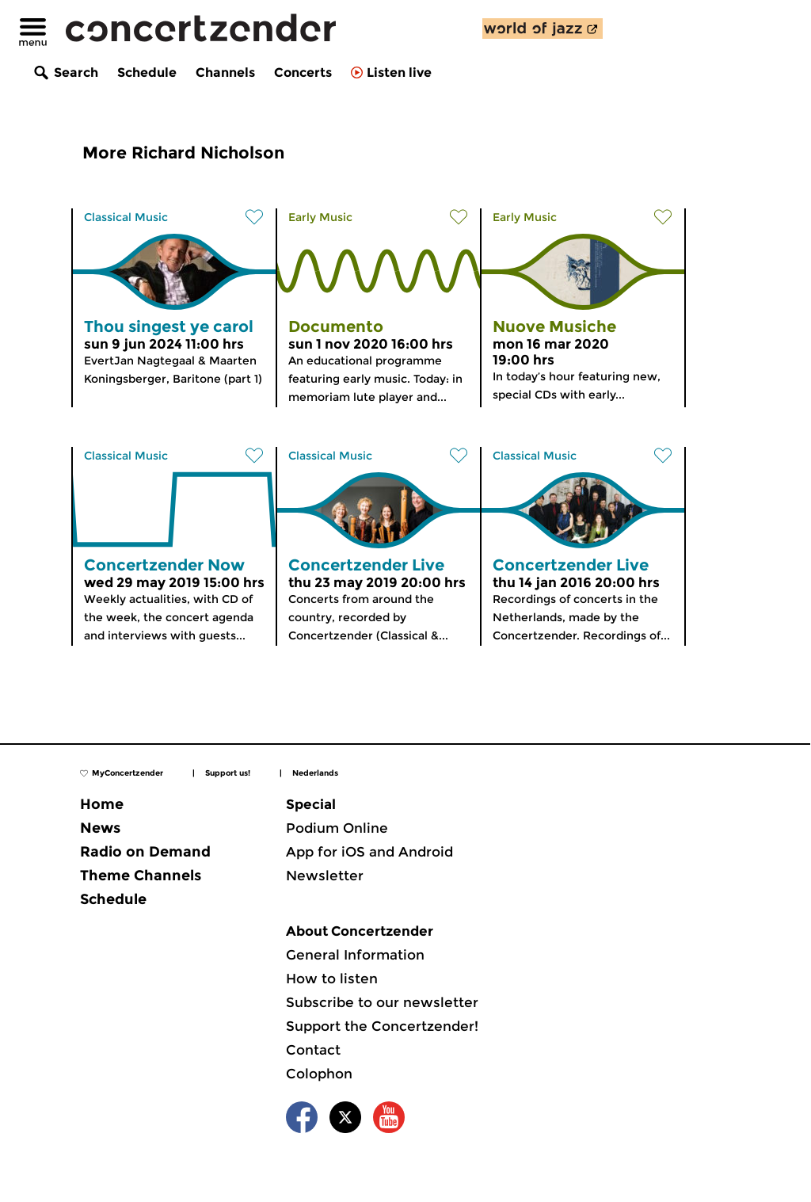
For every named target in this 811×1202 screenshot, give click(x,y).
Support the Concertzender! (382, 1026)
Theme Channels (140, 875)
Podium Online (337, 828)
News (100, 828)
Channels (225, 72)
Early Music (320, 217)
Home (102, 804)
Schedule (147, 72)
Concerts (303, 72)
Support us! (227, 773)
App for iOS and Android (369, 852)
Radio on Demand (145, 851)
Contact (313, 1050)
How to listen (332, 978)
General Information (355, 955)
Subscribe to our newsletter (382, 1002)
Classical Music (126, 217)
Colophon (319, 1074)
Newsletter (325, 875)
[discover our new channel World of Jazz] (542, 28)
